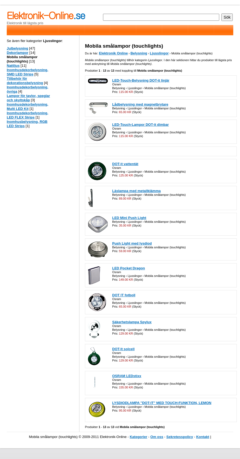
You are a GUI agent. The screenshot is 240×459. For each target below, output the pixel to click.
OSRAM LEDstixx (126, 376)
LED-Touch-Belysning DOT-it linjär (140, 80)
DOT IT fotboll (123, 295)
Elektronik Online (113, 53)
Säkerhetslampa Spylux (132, 322)
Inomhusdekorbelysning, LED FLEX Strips (27, 115)
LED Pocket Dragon (128, 268)
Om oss (156, 437)
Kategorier (138, 437)
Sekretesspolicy (179, 437)
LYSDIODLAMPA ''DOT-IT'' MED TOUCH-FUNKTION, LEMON (161, 403)
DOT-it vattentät (125, 164)
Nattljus (13, 66)
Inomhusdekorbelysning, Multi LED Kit (27, 106)
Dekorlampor (17, 53)
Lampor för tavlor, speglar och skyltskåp (28, 98)
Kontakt (202, 437)
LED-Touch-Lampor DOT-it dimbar (140, 125)
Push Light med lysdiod (132, 243)
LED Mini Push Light (129, 218)
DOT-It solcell (123, 349)
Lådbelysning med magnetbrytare (140, 104)
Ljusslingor (159, 53)
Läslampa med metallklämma (136, 191)
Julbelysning (17, 48)
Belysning (139, 53)
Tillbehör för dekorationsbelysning (25, 80)
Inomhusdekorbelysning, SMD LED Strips (27, 72)
